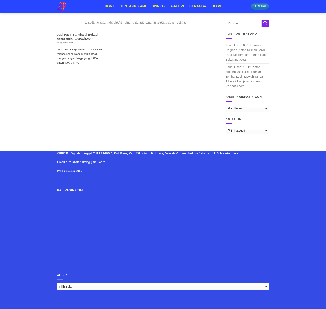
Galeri (177, 6)
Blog (216, 6)
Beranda (197, 6)
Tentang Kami (133, 6)
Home (110, 6)
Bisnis (159, 6)
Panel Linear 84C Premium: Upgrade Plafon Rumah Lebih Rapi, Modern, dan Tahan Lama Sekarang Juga (246, 52)
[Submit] (265, 23)
